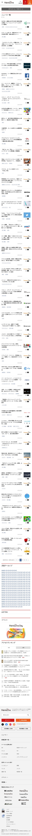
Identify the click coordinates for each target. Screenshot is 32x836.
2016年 (3, 588)
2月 (8, 570)
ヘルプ (7, 809)
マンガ (3, 768)
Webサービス (11, 112)
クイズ (18, 768)
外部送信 (8, 826)
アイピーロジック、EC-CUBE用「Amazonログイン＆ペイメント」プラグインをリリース (12, 443)
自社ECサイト (4, 447)
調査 (18, 765)
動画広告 (3, 307)
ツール (3, 48)
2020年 (3, 581)
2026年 (3, 570)
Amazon (3, 511)
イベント (5, 777)
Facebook (3, 77)
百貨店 (3, 132)
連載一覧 (4, 771)
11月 (26, 572)
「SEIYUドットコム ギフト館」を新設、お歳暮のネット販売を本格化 (12, 464)
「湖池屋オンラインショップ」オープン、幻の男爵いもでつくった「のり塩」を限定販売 (12, 401)
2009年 (3, 601)
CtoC (7, 153)
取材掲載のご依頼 (23, 728)
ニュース (5, 735)
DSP (8, 102)
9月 (22, 572)
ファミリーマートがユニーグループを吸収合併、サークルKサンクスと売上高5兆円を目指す (12, 484)
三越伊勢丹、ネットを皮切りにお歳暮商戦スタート (12, 129)
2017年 (3, 586)
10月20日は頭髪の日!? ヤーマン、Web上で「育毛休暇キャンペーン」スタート (12, 109)
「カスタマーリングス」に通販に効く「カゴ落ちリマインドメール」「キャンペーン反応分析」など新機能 (12, 44)
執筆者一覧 (19, 771)
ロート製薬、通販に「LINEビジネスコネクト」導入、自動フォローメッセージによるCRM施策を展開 (12, 237)
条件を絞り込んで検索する (16, 9)
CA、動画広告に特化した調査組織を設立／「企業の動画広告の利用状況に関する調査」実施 (12, 303)
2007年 (3, 605)
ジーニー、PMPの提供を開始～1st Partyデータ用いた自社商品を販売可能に (11, 64)
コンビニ (3, 488)
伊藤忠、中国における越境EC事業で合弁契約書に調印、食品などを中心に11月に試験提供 (12, 249)
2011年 (3, 597)
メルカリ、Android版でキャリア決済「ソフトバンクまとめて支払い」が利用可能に (12, 334)
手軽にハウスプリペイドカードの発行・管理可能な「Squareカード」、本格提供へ (12, 160)
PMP (11, 67)
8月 (20, 572)
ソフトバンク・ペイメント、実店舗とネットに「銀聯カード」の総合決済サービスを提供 (12, 357)
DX (2, 747)
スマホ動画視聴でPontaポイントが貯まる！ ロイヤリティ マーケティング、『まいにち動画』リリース (12, 550)
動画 (7, 349)
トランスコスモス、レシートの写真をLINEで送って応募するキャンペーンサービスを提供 (12, 314)
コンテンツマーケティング (6, 284)
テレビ (3, 750)
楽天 (3, 122)
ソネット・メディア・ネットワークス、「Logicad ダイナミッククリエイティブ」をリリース (11, 99)
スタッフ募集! (9, 813)
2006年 (3, 606)
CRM (3, 477)
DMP (6, 477)
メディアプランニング (22, 757)
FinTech (10, 163)
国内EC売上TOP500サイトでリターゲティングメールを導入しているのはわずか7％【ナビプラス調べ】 (12, 496)
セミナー (3, 457)
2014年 (3, 592)
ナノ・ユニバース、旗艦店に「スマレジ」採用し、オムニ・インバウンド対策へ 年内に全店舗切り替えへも (12, 85)
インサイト (4, 757)
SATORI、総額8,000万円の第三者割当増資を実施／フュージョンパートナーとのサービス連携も (12, 23)
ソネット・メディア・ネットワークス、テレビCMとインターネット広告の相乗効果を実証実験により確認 (12, 291)
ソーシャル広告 (10, 77)
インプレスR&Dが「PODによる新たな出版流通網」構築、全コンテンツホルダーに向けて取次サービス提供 (12, 270)
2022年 (3, 577)
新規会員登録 (23, 720)
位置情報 (17, 393)
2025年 (3, 572)
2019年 (3, 583)
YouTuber (8, 372)
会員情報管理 (9, 815)
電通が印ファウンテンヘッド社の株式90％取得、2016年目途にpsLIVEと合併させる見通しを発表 (12, 192)
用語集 (4, 782)
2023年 (3, 576)
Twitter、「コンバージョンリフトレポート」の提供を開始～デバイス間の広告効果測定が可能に (12, 215)
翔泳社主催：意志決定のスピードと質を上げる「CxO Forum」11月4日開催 (12, 454)
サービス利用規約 (10, 822)
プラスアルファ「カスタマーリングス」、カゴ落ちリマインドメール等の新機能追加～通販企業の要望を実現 (12, 139)
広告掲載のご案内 (8, 728)
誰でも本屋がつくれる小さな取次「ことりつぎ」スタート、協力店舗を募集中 (12, 432)
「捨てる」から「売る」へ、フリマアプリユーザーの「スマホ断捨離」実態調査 (12, 150)
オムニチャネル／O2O (6, 91)
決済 (3, 173)
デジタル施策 (5, 753)
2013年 (3, 594)
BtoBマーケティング (22, 747)
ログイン (8, 720)
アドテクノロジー (5, 67)
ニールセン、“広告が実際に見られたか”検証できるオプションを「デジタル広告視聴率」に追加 (12, 422)
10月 (24, 572)
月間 (23, 647)
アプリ (3, 153)
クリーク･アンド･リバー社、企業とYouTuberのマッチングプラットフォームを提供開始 (11, 345)
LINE (8, 230)
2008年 (3, 603)
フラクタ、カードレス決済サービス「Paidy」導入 (10, 170)
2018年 (3, 585)
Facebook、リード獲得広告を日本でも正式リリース (11, 74)
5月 (14, 570)
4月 (12, 570)
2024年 (3, 574)
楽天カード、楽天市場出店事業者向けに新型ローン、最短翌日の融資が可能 (12, 119)
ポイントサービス (8, 553)
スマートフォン (4, 207)
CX (17, 750)
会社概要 (8, 819)
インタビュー (5, 765)
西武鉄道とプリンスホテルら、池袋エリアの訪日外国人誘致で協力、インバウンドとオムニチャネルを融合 (12, 180)
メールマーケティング (10, 48)
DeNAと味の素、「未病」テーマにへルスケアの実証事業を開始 (11, 539)
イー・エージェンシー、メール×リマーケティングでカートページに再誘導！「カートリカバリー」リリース (12, 380)
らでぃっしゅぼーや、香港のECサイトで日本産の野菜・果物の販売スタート (11, 33)
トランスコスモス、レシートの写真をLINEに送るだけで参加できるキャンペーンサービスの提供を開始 (12, 518)
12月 (29, 572)
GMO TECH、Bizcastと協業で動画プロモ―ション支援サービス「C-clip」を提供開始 (12, 368)
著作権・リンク (9, 811)
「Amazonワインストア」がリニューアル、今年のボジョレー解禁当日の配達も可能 (12, 507)
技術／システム (4, 163)
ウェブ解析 (4, 426)
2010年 (3, 599)
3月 (10, 570)
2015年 (3, 590)
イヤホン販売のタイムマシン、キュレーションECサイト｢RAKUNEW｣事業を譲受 (12, 54)
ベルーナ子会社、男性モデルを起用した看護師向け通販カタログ (12, 529)
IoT (9, 207)
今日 (9, 647)
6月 (16, 570)
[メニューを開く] (2, 2)
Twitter (3, 218)
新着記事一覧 (6, 740)
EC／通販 (3, 36)
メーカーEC (4, 405)
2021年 (3, 579)
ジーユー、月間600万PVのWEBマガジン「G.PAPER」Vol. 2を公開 (11, 281)
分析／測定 (8, 218)
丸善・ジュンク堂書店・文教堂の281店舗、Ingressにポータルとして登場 (11, 390)
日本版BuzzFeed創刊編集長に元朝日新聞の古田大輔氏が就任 (11, 411)
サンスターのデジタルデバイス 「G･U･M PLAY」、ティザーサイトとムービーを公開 (11, 203)
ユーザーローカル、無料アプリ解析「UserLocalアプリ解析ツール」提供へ (11, 325)
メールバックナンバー (22, 724)
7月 (18, 572)
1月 (6, 570)
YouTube (3, 349)
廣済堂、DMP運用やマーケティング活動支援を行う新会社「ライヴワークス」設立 (12, 473)
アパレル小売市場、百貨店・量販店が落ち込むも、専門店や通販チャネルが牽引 (12, 259)
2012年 (3, 595)
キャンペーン (4, 112)
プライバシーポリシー (10, 824)
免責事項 (8, 817)
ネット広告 (4, 102)
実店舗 (3, 89)
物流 (3, 274)
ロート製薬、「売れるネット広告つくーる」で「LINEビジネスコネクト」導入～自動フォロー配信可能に (12, 226)
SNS (18, 753)
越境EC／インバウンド (10, 89)
